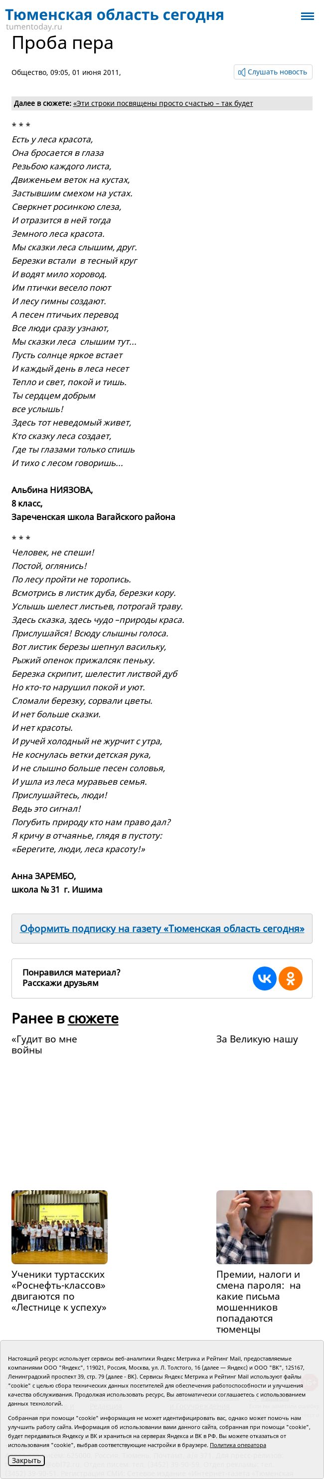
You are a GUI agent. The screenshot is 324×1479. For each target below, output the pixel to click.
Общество (28, 72)
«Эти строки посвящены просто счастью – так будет (163, 103)
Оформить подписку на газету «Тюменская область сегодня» (162, 928)
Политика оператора (238, 1445)
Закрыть (26, 1460)
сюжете (93, 1017)
